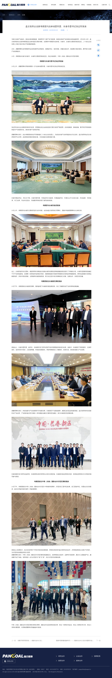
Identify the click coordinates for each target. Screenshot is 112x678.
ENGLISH (32, 4)
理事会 (85, 4)
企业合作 (79, 656)
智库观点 (72, 4)
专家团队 (90, 4)
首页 (3, 15)
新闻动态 (52, 4)
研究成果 (58, 4)
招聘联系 (97, 656)
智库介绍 (97, 4)
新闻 (19, 15)
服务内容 (78, 4)
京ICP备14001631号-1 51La (40, 671)
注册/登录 (104, 4)
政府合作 (61, 661)
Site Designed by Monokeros (55, 671)
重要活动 (65, 4)
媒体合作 (79, 661)
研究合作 (61, 656)
